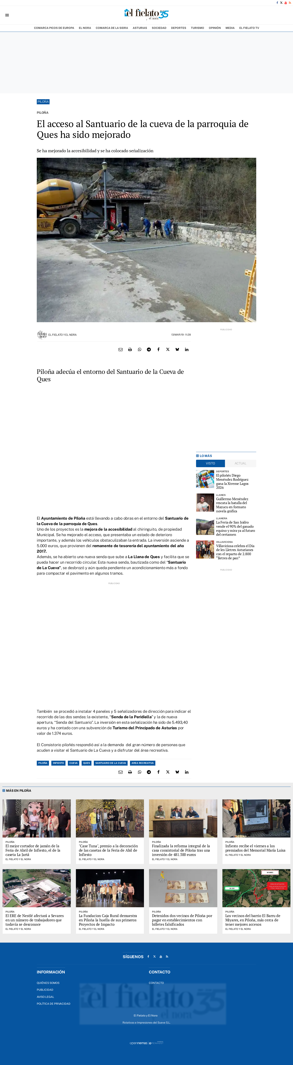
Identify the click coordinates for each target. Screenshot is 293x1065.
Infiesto (58, 763)
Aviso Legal (45, 996)
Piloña (43, 102)
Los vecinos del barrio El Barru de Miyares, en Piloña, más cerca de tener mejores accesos (253, 920)
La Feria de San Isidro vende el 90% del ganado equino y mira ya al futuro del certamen (235, 528)
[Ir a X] (281, 2)
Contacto (156, 982)
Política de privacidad (53, 1003)
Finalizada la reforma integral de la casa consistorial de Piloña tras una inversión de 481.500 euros (181, 850)
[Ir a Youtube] (286, 2)
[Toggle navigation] (7, 15)
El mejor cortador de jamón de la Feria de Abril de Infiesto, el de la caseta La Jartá (33, 850)
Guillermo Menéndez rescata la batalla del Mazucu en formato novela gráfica (232, 505)
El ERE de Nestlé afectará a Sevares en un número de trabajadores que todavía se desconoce (35, 920)
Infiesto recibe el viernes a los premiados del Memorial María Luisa (255, 848)
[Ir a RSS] (290, 2)
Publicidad (45, 989)
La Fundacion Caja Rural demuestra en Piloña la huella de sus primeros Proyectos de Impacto (108, 920)
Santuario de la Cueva (110, 763)
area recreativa (143, 763)
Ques (86, 763)
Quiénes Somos (48, 982)
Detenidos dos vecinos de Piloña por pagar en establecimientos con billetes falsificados (182, 920)
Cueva (73, 763)
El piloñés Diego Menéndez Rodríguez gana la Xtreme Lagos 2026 (232, 481)
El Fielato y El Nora (62, 334)
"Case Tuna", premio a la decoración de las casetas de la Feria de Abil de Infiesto (108, 850)
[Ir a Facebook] (277, 2)
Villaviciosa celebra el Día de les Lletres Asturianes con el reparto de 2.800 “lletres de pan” (235, 552)
